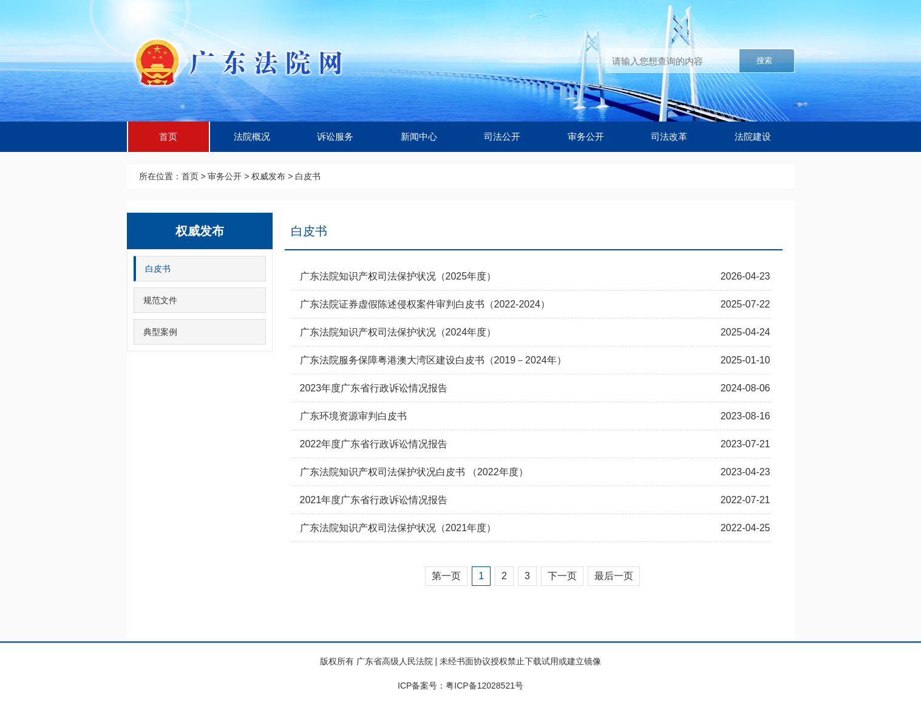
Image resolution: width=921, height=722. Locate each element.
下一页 (562, 576)
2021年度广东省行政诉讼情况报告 (374, 500)
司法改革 (669, 136)
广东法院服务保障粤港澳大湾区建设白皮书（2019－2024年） (433, 360)
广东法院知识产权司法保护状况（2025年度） (398, 276)
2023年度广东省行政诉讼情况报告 (374, 388)
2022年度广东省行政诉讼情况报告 (374, 444)
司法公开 (502, 136)
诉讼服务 (335, 136)
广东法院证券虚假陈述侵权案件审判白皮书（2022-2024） (425, 304)
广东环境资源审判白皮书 (353, 416)
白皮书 (308, 176)
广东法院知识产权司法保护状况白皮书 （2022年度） (414, 472)
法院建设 (753, 136)
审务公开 (586, 136)
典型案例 (160, 332)
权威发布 (268, 176)
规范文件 (160, 300)
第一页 (446, 576)
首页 (168, 136)
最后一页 (613, 576)
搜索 (764, 60)
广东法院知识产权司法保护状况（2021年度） (398, 528)
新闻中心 (419, 136)
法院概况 (252, 136)
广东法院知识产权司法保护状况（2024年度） (398, 332)
